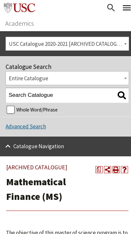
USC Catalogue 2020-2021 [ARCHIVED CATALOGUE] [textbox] (67, 43)
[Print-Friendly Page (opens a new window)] (116, 169)
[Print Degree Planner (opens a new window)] (99, 169)
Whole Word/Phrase (37, 110)
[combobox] (67, 44)
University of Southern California (19, 8)
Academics (19, 23)
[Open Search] (111, 8)
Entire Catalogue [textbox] (28, 78)
